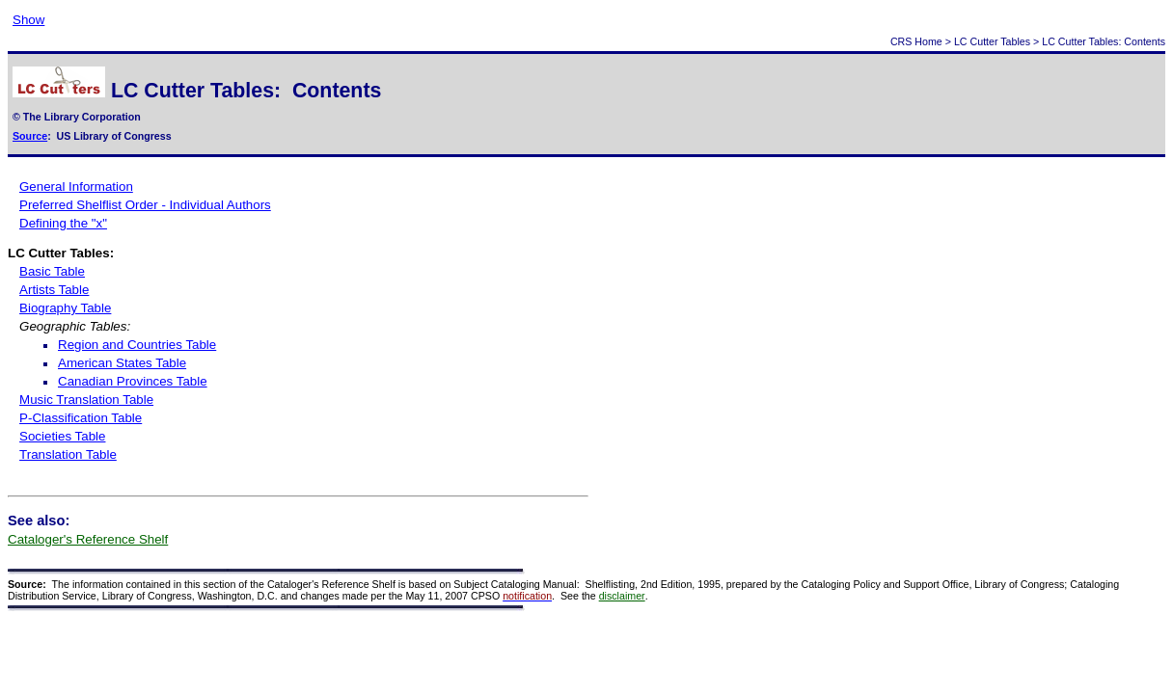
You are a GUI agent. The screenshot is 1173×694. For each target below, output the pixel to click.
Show (28, 20)
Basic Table (52, 271)
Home (927, 41)
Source (30, 136)
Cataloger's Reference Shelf (88, 539)
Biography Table (65, 308)
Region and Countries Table (129, 344)
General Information (76, 186)
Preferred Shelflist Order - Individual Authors (145, 205)
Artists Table (54, 289)
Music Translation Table (86, 399)
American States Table (122, 363)
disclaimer (622, 595)
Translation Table (68, 454)
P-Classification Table (80, 418)
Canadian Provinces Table (132, 381)
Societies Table (62, 436)
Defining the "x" (63, 223)
